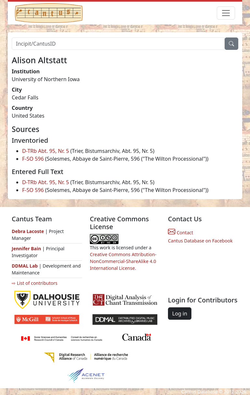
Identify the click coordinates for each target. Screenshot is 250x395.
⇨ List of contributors (34, 283)
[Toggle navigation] (226, 13)
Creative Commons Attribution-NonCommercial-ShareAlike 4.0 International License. (123, 261)
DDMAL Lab (25, 266)
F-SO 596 (33, 158)
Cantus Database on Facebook (200, 241)
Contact (180, 232)
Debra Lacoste (28, 231)
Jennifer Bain (27, 248)
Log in (179, 313)
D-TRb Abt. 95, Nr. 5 (45, 150)
